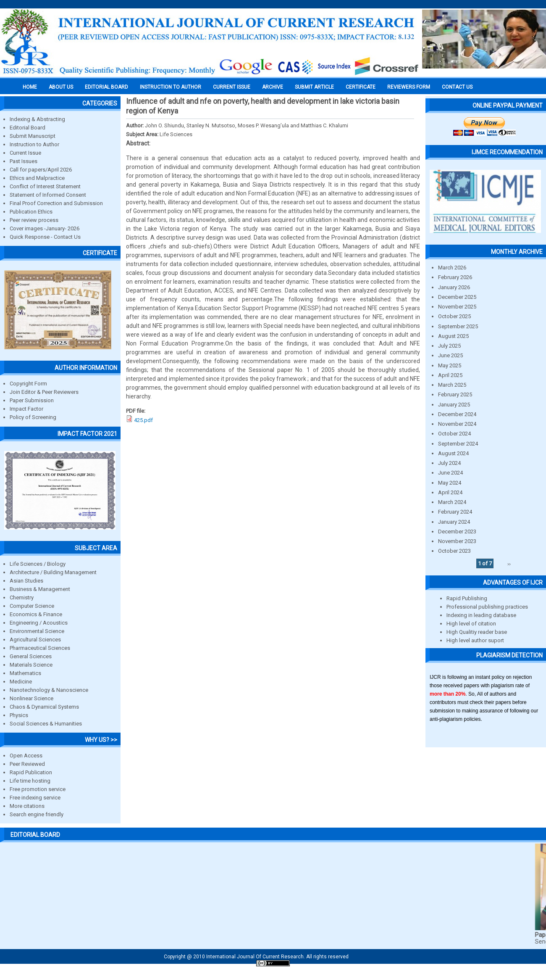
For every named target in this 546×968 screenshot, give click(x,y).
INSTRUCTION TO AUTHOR (170, 87)
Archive (272, 87)
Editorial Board (27, 127)
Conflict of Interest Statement (45, 186)
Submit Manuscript (32, 136)
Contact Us (457, 87)
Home (30, 87)
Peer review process (34, 220)
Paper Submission (32, 400)
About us (61, 87)
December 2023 (457, 531)
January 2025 (454, 404)
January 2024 (454, 522)
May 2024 (449, 483)
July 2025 (449, 346)
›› (509, 563)
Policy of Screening (33, 417)
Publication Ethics (31, 211)
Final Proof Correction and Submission (56, 203)
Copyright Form (28, 383)
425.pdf (143, 420)
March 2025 (452, 385)
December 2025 (457, 297)
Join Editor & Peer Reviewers (44, 392)
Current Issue (231, 87)
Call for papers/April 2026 (41, 169)
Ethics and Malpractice (37, 178)
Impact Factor (26, 409)
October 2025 (454, 316)
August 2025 (453, 336)
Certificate (360, 87)
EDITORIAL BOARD (106, 87)
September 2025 (458, 326)
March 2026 (452, 267)
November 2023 (457, 541)
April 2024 (450, 492)
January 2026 (454, 287)
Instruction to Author (34, 144)
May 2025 (449, 365)
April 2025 (450, 375)
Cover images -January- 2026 (44, 228)
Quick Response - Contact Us (45, 237)
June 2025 (450, 355)
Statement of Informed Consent (48, 195)
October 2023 (454, 551)
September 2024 (458, 443)
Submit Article (314, 87)
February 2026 (455, 277)
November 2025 (457, 306)
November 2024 (457, 424)
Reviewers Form (408, 87)
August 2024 (453, 453)
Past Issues (23, 161)
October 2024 (454, 433)
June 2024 (450, 472)
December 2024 (457, 414)
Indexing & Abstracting (37, 119)
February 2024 (455, 512)
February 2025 (455, 394)
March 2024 (452, 502)
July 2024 (449, 463)
